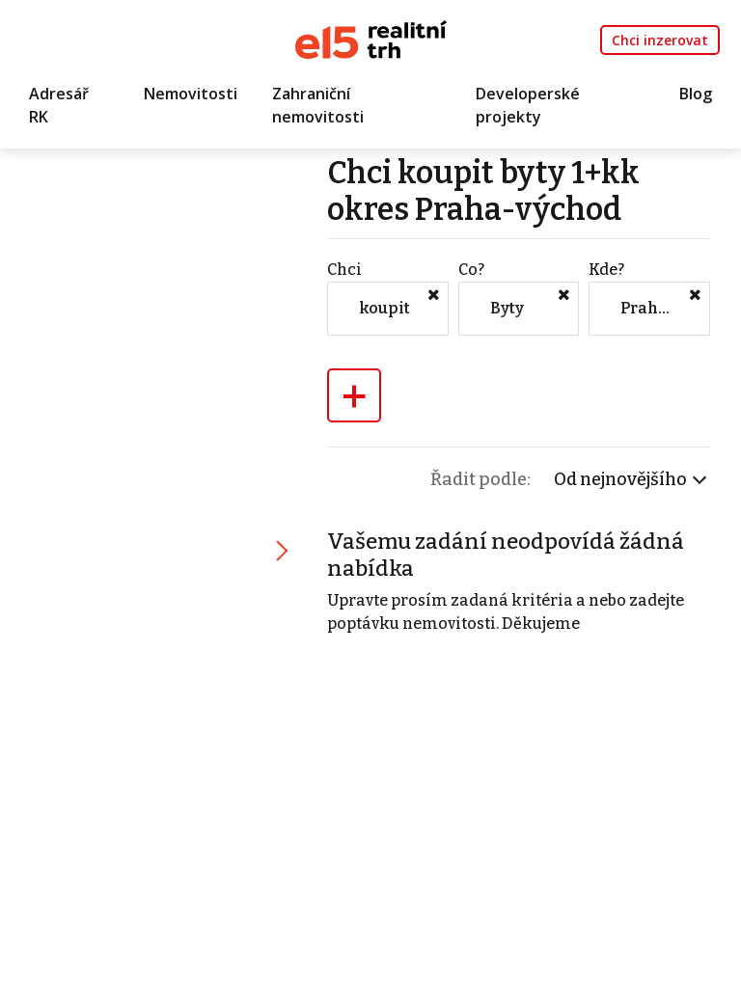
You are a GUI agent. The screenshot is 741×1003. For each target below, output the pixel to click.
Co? (471, 269)
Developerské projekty (528, 105)
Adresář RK (59, 105)
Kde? (606, 269)
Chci (344, 269)
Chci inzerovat (660, 40)
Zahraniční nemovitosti (318, 105)
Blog (695, 93)
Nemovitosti (190, 93)
